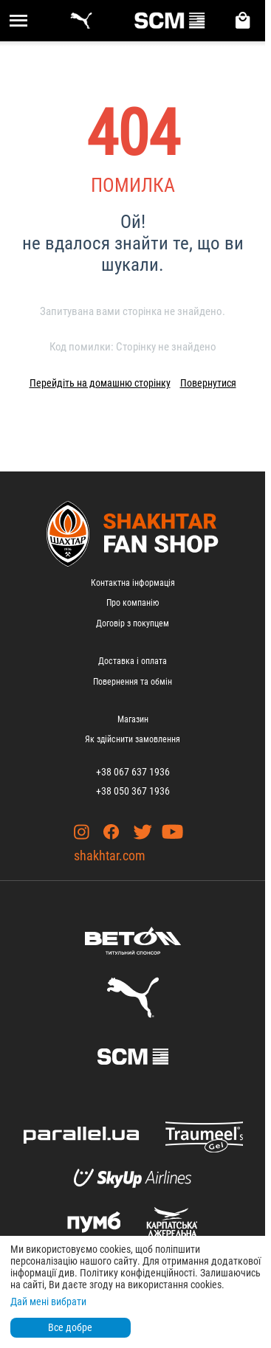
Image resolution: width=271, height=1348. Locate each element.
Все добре (70, 1327)
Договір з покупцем (132, 623)
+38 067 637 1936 (133, 772)
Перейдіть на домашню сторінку (100, 383)
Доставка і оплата (132, 661)
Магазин (132, 719)
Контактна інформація (133, 583)
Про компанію (132, 603)
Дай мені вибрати (48, 1301)
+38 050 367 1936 (133, 791)
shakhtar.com (109, 855)
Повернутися (208, 383)
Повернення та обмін (132, 682)
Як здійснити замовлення (132, 739)
